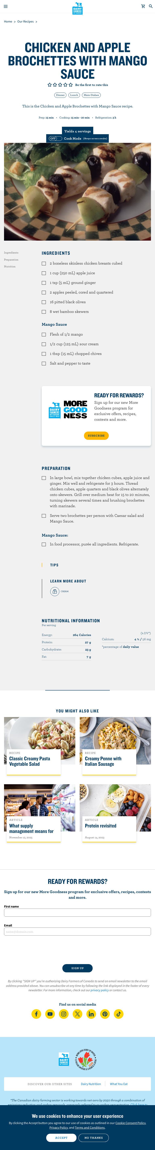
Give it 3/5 (60, 85)
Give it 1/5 (49, 85)
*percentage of (120, 646)
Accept (61, 1137)
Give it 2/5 (55, 85)
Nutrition (10, 266)
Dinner (60, 95)
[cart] (143, 6)
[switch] (77, 138)
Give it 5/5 (70, 85)
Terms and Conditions (90, 1127)
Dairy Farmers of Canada (77, 8)
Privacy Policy (58, 1127)
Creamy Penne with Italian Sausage (103, 761)
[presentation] (77, 950)
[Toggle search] (151, 6)
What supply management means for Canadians (31, 831)
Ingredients (11, 252)
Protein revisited (100, 826)
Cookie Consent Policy (130, 1123)
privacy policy (100, 990)
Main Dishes (91, 95)
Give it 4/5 (65, 85)
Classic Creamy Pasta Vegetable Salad (29, 761)
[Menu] (6, 6)
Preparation (11, 259)
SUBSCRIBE (96, 435)
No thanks (94, 1137)
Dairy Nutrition (91, 1084)
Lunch (74, 95)
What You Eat (119, 1084)
